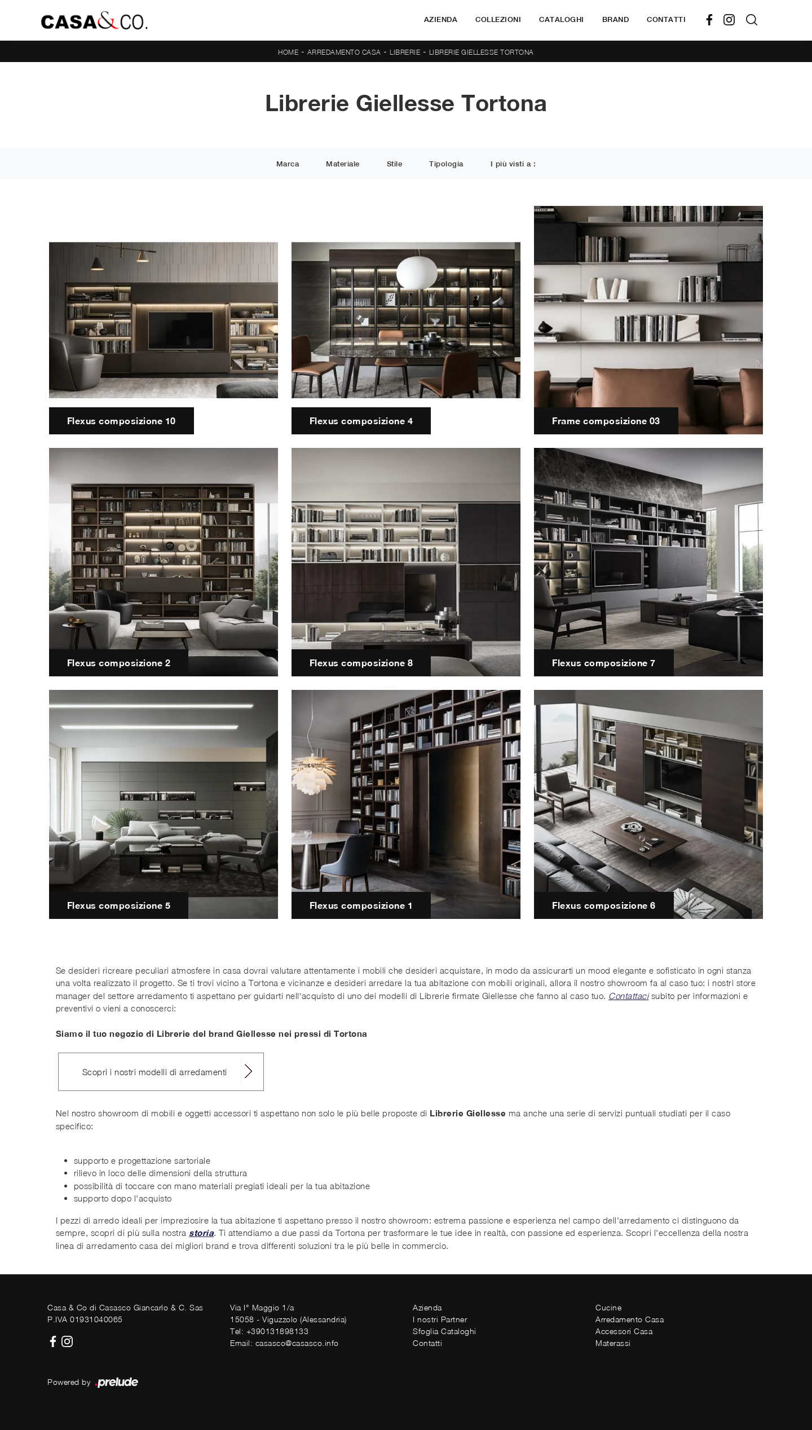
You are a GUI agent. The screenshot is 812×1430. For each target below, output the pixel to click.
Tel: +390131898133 (269, 1331)
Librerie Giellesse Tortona (481, 52)
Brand (615, 19)
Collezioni (498, 19)
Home (288, 52)
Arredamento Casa (344, 52)
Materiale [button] (343, 164)
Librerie (405, 52)
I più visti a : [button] (513, 164)
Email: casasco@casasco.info (284, 1343)
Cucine (608, 1307)
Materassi (613, 1343)
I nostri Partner (440, 1319)
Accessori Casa (623, 1331)
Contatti (666, 19)
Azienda (441, 19)
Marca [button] (287, 164)
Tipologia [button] (446, 164)
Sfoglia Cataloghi (444, 1331)
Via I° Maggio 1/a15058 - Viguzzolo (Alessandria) (288, 1313)
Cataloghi (561, 19)
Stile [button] (395, 164)
